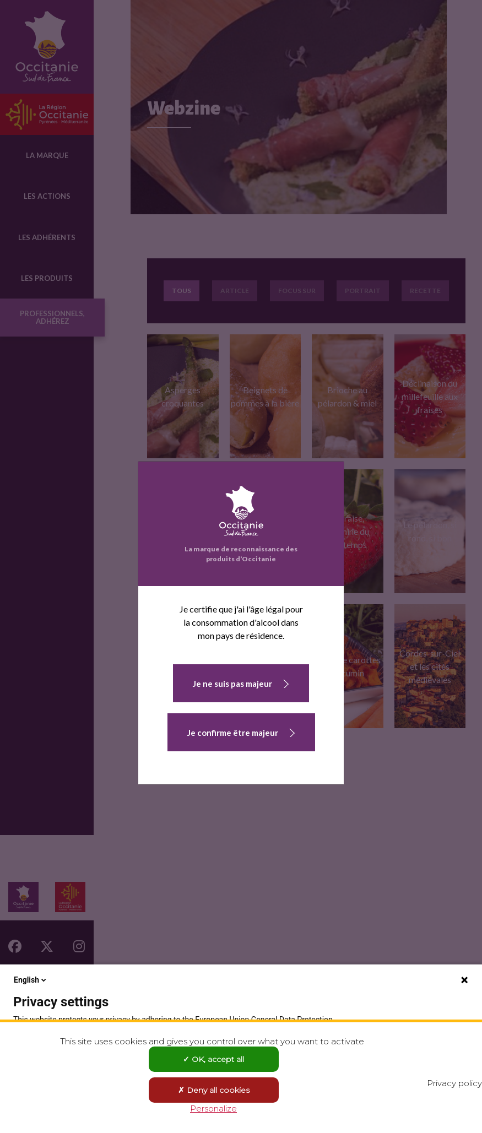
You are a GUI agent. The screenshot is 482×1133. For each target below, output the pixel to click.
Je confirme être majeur (232, 733)
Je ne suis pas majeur (232, 684)
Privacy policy (454, 1083)
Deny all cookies (214, 1090)
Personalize (213, 1108)
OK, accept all (213, 1059)
